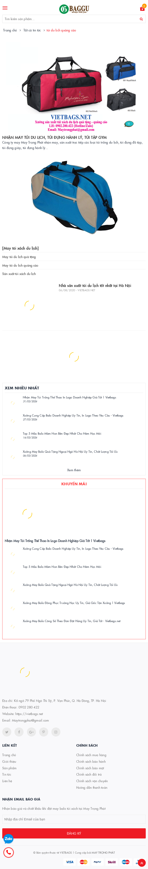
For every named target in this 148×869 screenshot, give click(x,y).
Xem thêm (74, 470)
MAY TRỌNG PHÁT (103, 852)
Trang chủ (9, 755)
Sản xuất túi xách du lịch (19, 273)
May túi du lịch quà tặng (19, 256)
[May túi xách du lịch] (20, 248)
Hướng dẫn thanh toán (91, 787)
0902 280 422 (29, 707)
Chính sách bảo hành (91, 761)
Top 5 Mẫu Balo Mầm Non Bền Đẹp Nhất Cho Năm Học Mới (62, 433)
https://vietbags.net (29, 713)
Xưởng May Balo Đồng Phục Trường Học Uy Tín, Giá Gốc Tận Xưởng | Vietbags (74, 603)
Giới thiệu (9, 761)
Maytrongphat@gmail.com (30, 720)
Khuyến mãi (74, 483)
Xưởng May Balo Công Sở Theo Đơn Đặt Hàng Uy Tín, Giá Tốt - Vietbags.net (71, 621)
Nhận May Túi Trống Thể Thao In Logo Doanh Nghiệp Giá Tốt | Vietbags (69, 397)
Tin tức (6, 774)
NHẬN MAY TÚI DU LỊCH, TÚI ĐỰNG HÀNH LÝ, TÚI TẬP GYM (54, 137)
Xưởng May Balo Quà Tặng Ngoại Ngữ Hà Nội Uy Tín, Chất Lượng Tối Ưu (70, 451)
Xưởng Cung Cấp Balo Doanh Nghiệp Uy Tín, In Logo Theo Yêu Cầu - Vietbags (73, 415)
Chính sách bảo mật (90, 768)
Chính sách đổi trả (89, 774)
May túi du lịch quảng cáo (20, 265)
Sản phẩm (9, 768)
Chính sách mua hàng (91, 755)
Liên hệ (7, 781)
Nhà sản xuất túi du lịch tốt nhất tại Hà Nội (95, 285)
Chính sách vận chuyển (92, 781)
